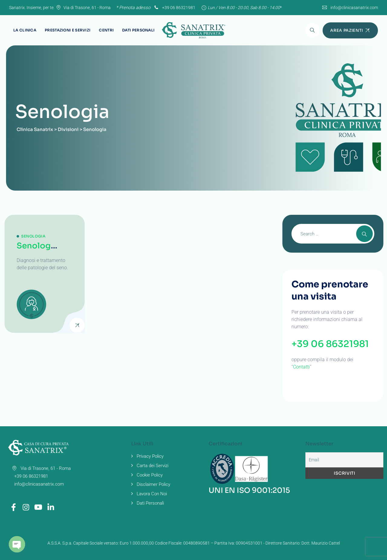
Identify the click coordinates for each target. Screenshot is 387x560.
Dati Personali (138, 30)
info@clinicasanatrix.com (354, 7)
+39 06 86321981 (174, 7)
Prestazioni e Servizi (67, 30)
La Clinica (24, 30)
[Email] (344, 459)
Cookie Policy (150, 475)
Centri (106, 30)
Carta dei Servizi (152, 465)
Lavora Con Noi (152, 493)
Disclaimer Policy (153, 484)
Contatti (301, 367)
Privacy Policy (150, 456)
